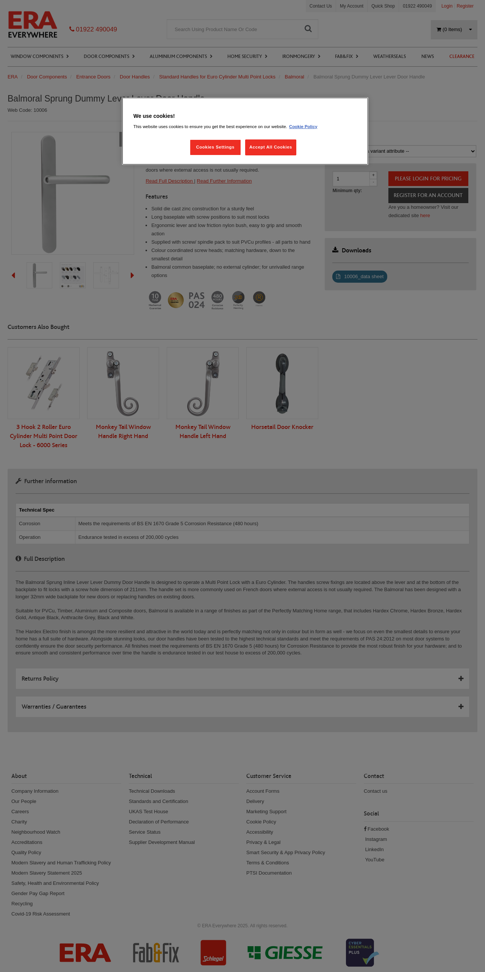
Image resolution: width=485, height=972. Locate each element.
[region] (245, 131)
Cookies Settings (215, 147)
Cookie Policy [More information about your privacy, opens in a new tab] (303, 126)
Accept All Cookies (270, 147)
